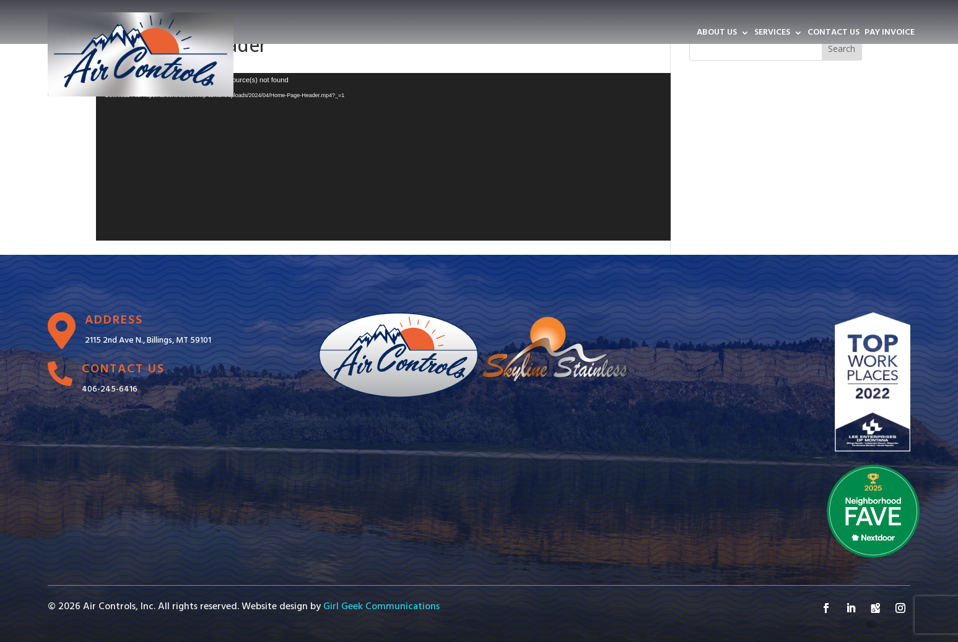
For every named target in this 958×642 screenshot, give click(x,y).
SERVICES (772, 34)
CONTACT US (834, 34)
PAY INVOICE (889, 34)
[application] (383, 157)
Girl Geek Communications (381, 607)
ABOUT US (717, 34)
